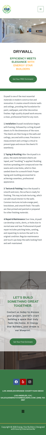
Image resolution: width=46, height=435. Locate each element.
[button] (23, 412)
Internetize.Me (28, 429)
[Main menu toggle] (41, 9)
